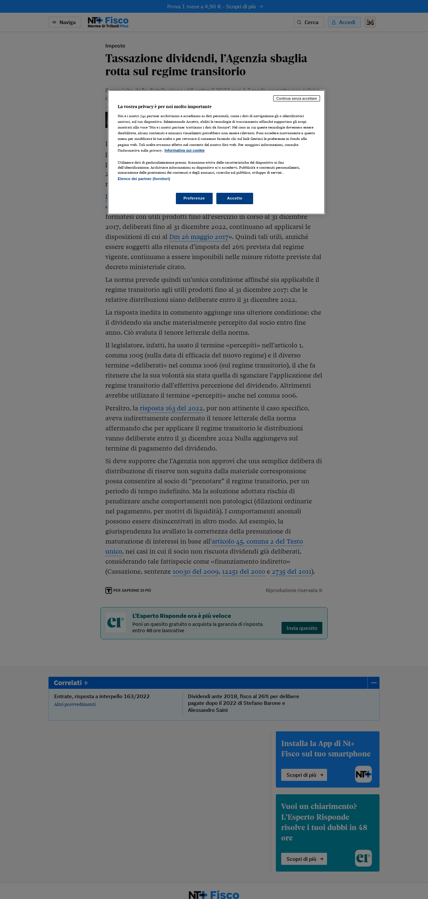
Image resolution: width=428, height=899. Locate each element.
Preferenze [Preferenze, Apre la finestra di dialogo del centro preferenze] (194, 198)
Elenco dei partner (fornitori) (144, 179)
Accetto (234, 198)
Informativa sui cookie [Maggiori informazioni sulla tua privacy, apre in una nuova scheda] (185, 150)
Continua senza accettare (296, 98)
